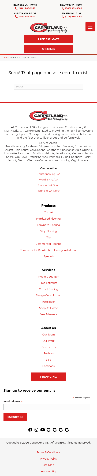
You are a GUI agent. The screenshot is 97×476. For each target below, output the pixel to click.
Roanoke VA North (48, 190)
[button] (48, 39)
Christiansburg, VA (48, 173)
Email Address (13, 401)
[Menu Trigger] (90, 26)
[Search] (48, 87)
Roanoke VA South (48, 185)
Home (6, 57)
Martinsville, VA (48, 179)
